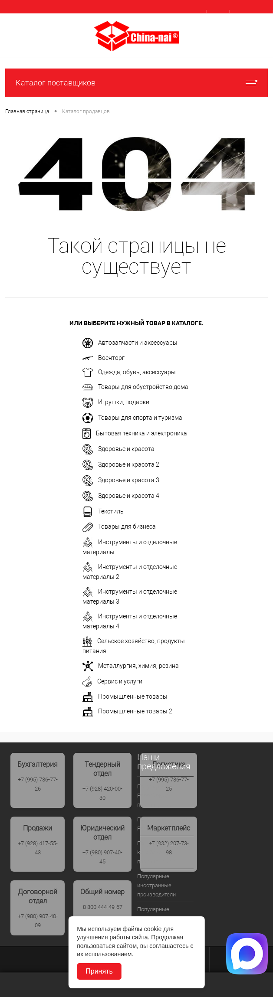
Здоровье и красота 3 (120, 480)
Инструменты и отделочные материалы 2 (129, 571)
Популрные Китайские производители (156, 852)
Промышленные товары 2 (127, 711)
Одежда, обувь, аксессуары (129, 372)
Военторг (103, 357)
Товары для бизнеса (119, 527)
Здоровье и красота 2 (120, 465)
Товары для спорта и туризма (132, 418)
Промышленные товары (125, 697)
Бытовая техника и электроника (134, 433)
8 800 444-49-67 (102, 907)
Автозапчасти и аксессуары (130, 343)
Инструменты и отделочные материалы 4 (129, 620)
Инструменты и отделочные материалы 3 (129, 596)
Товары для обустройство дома (135, 387)
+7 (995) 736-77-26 (38, 784)
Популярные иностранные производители (156, 885)
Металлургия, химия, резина (130, 666)
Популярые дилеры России (162, 824)
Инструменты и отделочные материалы (129, 546)
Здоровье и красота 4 (120, 496)
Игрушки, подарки (115, 403)
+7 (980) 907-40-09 (38, 920)
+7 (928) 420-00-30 (102, 793)
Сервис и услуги (112, 682)
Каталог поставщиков (136, 83)
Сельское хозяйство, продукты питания (133, 645)
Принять (99, 971)
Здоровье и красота (118, 449)
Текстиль (103, 512)
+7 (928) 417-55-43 (38, 848)
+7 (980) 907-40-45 (102, 857)
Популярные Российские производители (156, 795)
